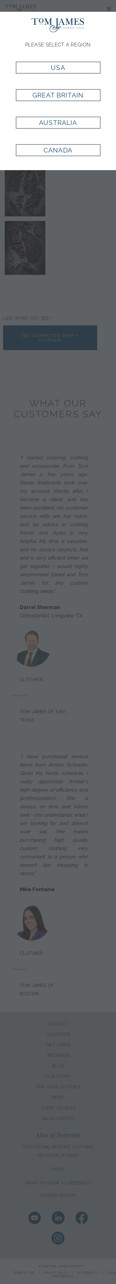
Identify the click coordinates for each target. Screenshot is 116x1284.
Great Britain (58, 95)
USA (58, 67)
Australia (58, 123)
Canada (58, 150)
